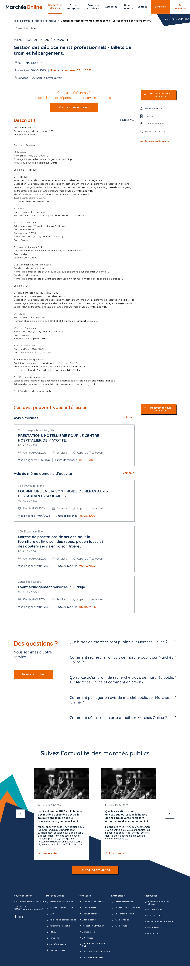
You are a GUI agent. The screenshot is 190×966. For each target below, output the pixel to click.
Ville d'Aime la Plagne (31, 485)
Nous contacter (33, 674)
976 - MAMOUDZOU (31, 63)
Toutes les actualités (95, 870)
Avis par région (120, 919)
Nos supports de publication (94, 951)
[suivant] (169, 813)
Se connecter (180, 7)
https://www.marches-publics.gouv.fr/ (76, 384)
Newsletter (53, 938)
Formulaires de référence (158, 921)
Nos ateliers (151, 927)
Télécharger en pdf (154, 123)
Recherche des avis (122, 913)
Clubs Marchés (152, 915)
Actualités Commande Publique (156, 902)
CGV (50, 913)
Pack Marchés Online (91, 901)
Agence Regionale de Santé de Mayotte (41, 40)
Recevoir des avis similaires (160, 95)
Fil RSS (51, 932)
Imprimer (149, 116)
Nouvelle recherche (45, 20)
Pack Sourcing (87, 907)
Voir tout (128, 417)
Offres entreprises (73, 7)
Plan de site (151, 933)
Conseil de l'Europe (29, 581)
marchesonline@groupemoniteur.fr (31, 901)
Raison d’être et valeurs (59, 901)
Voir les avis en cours (74, 107)
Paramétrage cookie (58, 926)
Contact (142, 6)
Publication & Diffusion (91, 926)
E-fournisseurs (87, 919)
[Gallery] (95, 814)
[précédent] (20, 813)
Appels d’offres (22, 20)
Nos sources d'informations (126, 907)
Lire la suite (47, 853)
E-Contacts (86, 938)
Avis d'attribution (56, 944)
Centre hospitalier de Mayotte (36, 430)
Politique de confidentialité (61, 919)
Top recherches (55, 950)
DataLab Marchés (89, 913)
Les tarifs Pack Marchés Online (92, 944)
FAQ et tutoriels (153, 909)
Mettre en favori (153, 108)
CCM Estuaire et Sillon (31, 531)
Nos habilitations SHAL (91, 957)
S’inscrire (160, 6)
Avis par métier (120, 926)
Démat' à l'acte (88, 932)
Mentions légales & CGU (59, 907)
